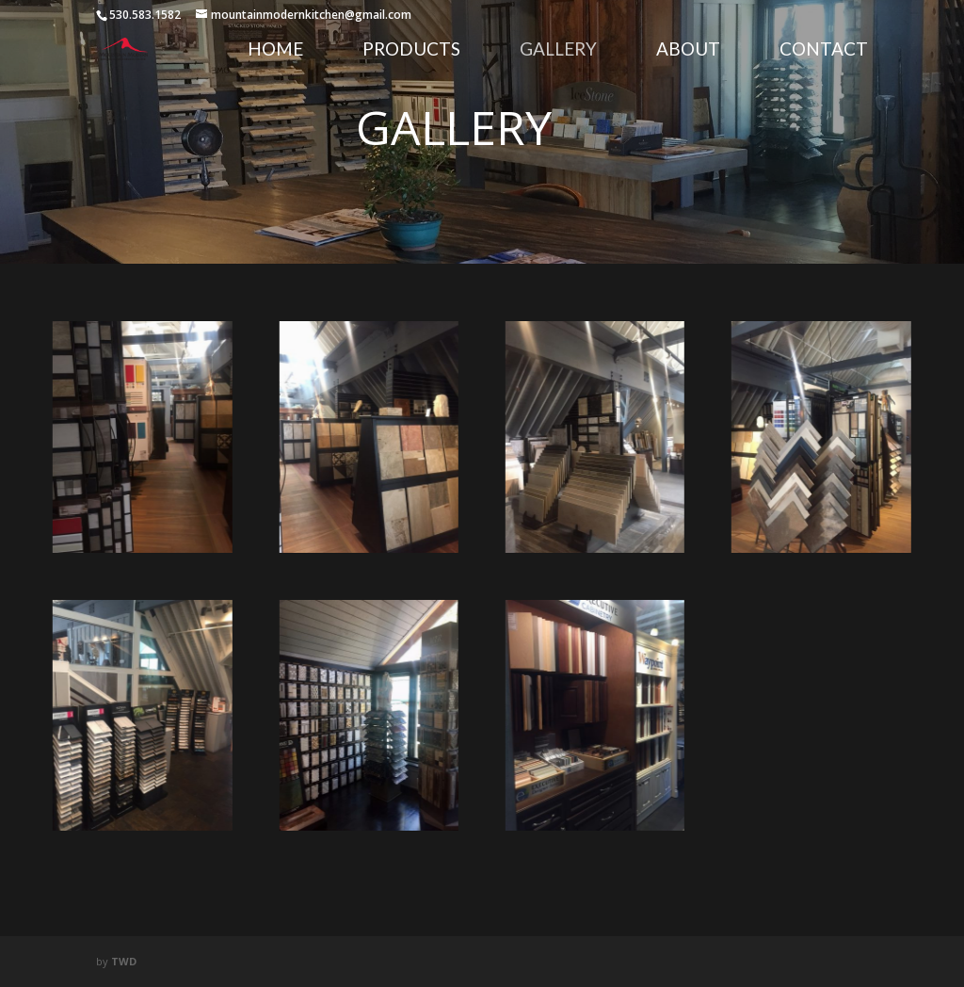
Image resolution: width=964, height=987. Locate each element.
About (688, 50)
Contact (823, 50)
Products (411, 50)
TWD (124, 961)
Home (275, 50)
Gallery (558, 50)
